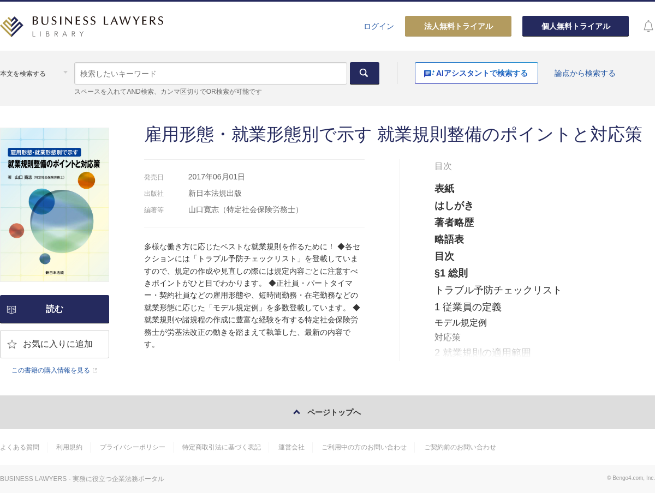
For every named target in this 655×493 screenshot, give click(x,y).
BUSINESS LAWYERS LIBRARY (82, 30)
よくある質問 (19, 447)
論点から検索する (585, 73)
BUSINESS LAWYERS (33, 479)
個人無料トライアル (575, 26)
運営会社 (291, 447)
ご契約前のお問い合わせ (460, 447)
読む (54, 309)
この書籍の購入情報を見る (50, 370)
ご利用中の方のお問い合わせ (364, 447)
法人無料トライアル (458, 26)
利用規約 (69, 447)
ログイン (379, 26)
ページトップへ (334, 412)
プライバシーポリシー (132, 447)
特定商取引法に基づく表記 (221, 447)
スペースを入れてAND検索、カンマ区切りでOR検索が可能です (167, 91)
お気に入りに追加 (58, 343)
